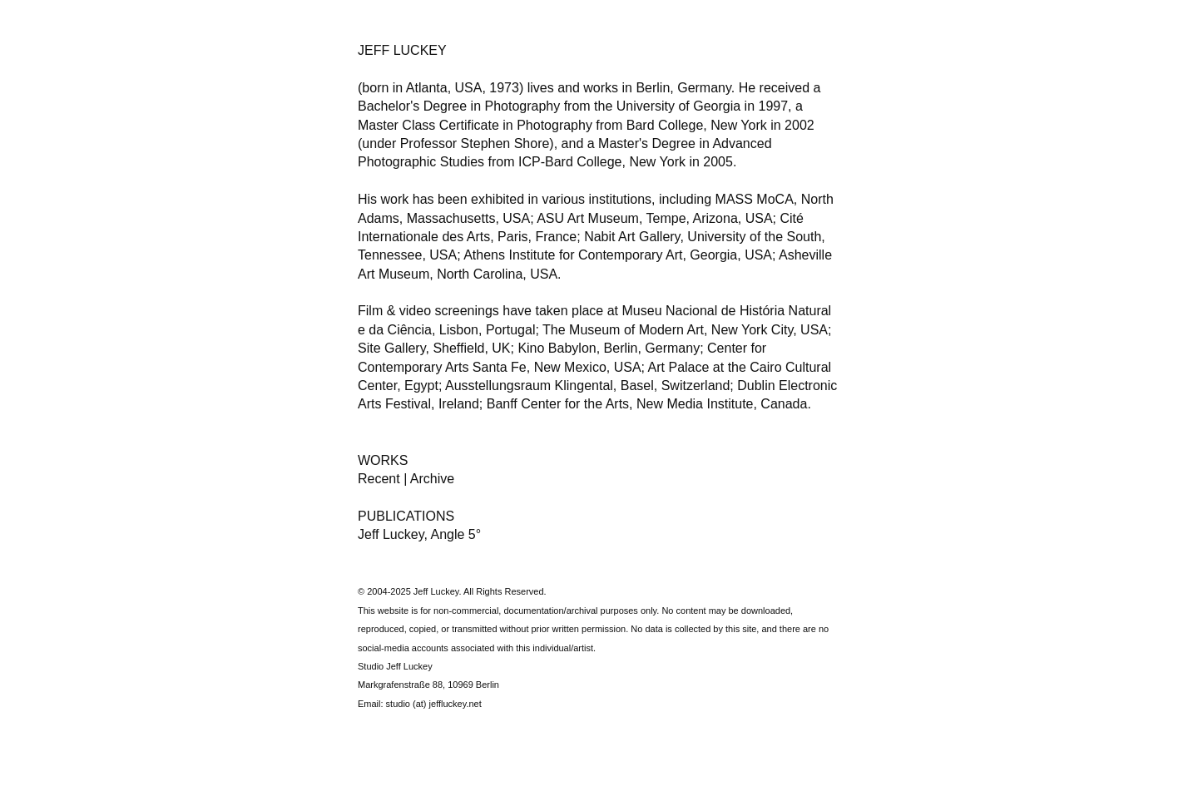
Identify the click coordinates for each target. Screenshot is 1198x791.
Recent (380, 479)
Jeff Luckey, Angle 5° (419, 534)
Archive (432, 479)
